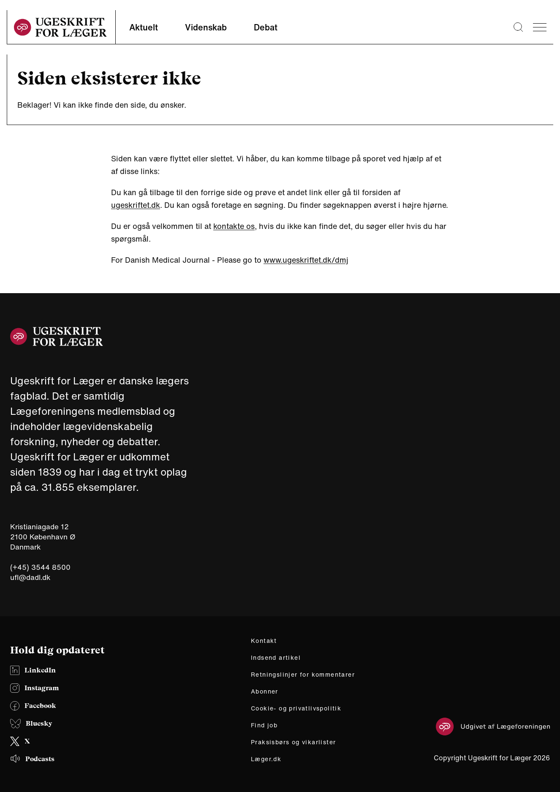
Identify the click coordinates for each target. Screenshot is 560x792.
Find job (264, 725)
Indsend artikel (276, 657)
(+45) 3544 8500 (40, 567)
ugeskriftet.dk (135, 204)
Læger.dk (266, 759)
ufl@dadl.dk (30, 577)
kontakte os (234, 225)
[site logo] (60, 27)
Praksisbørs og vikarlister (293, 742)
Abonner (264, 691)
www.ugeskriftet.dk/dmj (306, 259)
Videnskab (206, 27)
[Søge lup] (518, 27)
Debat (265, 27)
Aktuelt (143, 27)
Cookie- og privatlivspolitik (296, 708)
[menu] (539, 27)
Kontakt (264, 641)
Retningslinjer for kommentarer (303, 674)
